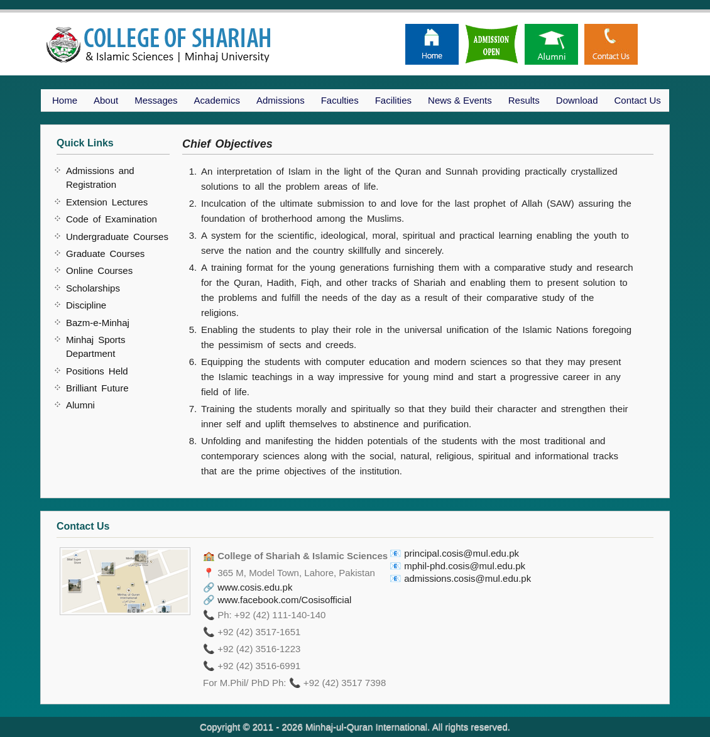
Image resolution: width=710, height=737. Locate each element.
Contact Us (637, 100)
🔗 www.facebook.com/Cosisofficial (277, 599)
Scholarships (93, 288)
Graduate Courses (105, 253)
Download (577, 100)
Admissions (280, 100)
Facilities (393, 100)
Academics (217, 100)
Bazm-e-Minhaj (97, 322)
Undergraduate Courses (117, 236)
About (106, 100)
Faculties (340, 100)
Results (524, 100)
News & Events (460, 100)
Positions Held (97, 371)
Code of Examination (111, 219)
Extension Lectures (107, 202)
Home (64, 100)
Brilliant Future (97, 388)
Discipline (86, 305)
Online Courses (99, 270)
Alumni (80, 405)
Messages (155, 100)
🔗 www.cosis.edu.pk (247, 587)
